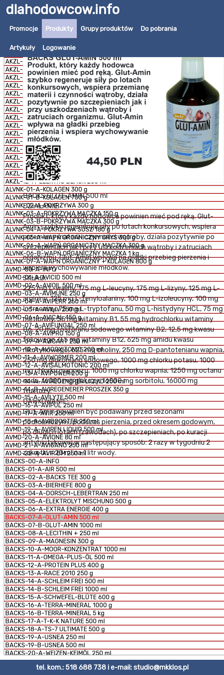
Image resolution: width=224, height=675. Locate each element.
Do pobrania (159, 28)
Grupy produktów (107, 28)
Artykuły (22, 47)
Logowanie (59, 47)
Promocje (24, 28)
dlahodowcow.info (62, 10)
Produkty (59, 28)
